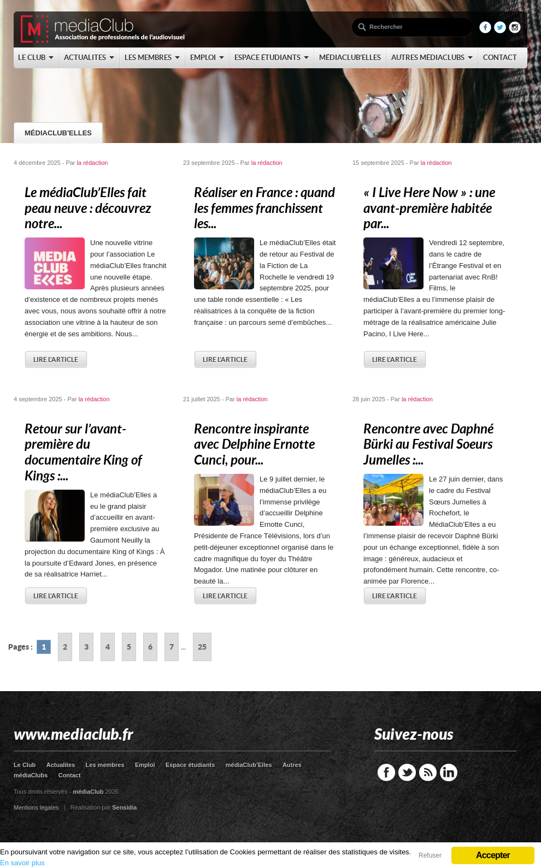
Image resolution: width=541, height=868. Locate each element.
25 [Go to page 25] (202, 647)
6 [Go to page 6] (150, 647)
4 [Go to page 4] (107, 647)
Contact (69, 775)
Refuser (430, 855)
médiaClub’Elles (249, 765)
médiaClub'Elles (58, 133)
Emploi (145, 765)
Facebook (386, 772)
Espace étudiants (190, 765)
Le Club (25, 765)
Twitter (407, 772)
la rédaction (92, 162)
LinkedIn (448, 772)
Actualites (60, 765)
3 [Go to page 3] (86, 647)
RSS (428, 772)
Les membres (105, 765)
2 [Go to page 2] (65, 647)
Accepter (493, 855)
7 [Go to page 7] (171, 647)
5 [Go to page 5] (129, 647)
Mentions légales (36, 807)
